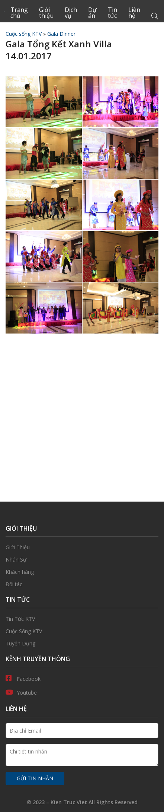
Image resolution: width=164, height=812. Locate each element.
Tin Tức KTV (82, 619)
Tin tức (112, 13)
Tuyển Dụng (82, 643)
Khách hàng (82, 572)
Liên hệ (134, 13)
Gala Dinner (61, 33)
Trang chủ (19, 13)
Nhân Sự (82, 559)
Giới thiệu (46, 13)
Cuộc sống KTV (24, 33)
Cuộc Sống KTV (82, 631)
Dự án (92, 13)
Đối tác (82, 584)
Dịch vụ (71, 13)
